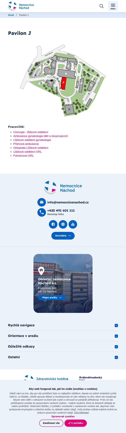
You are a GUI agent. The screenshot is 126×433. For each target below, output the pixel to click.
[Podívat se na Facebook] (53, 224)
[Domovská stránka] (63, 188)
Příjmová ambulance (26, 144)
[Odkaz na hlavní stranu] (21, 6)
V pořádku (75, 423)
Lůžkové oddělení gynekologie (32, 140)
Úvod (11, 15)
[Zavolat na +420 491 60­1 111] (56, 212)
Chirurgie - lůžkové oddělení (30, 132)
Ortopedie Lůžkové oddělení (30, 148)
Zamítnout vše (51, 423)
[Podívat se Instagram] (63, 224)
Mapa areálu (49, 297)
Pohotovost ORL (23, 155)
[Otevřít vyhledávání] (101, 6)
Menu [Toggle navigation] (113, 6)
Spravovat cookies (63, 416)
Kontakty (60, 235)
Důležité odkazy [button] (21, 347)
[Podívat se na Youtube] (73, 224)
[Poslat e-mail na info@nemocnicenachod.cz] (63, 202)
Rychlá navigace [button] (21, 325)
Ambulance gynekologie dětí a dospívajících (40, 136)
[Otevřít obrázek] (63, 80)
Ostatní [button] (14, 358)
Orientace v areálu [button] (23, 336)
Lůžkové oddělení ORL (27, 151)
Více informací (81, 412)
